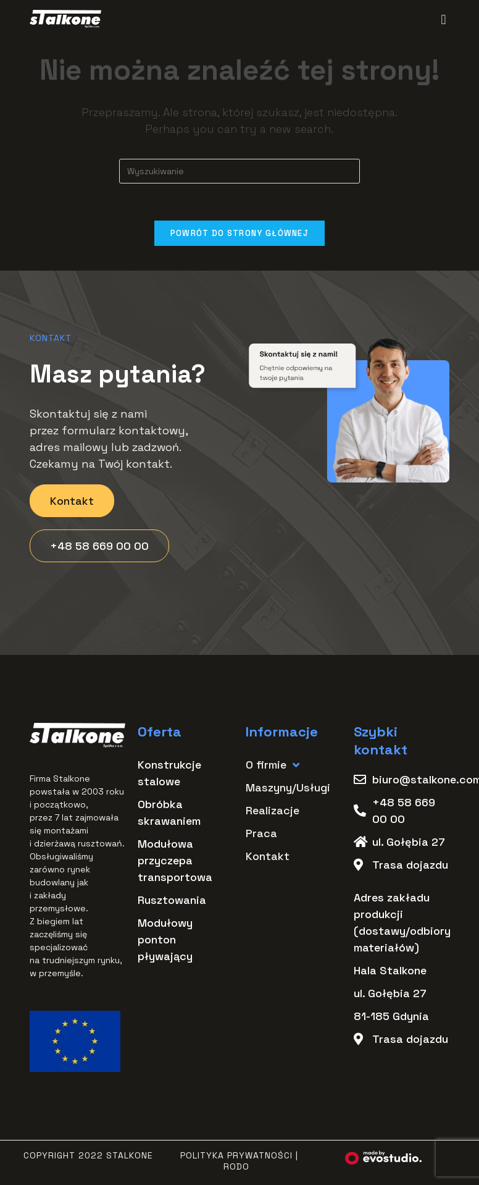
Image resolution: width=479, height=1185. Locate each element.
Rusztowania (172, 900)
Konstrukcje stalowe (169, 773)
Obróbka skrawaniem (169, 813)
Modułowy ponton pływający (165, 940)
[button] (443, 19)
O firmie (272, 765)
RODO (236, 1167)
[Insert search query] (239, 171)
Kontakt (267, 857)
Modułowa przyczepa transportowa (175, 861)
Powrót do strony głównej (239, 233)
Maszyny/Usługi (288, 788)
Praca (261, 834)
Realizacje (272, 811)
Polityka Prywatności (236, 1156)
